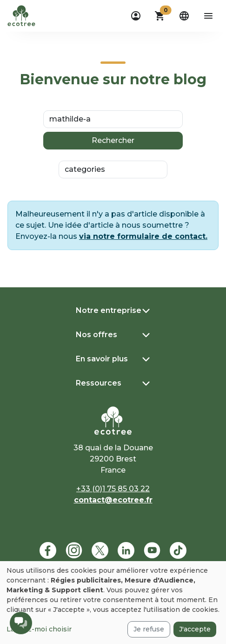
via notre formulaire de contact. (143, 236)
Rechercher (113, 140)
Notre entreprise (108, 310)
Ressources (98, 383)
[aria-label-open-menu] (208, 16)
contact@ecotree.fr (113, 499)
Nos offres (96, 334)
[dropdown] (136, 16)
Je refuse (148, 629)
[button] (160, 16)
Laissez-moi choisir (39, 629)
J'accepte (195, 629)
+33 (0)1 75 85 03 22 (113, 488)
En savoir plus (102, 358)
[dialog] (113, 602)
